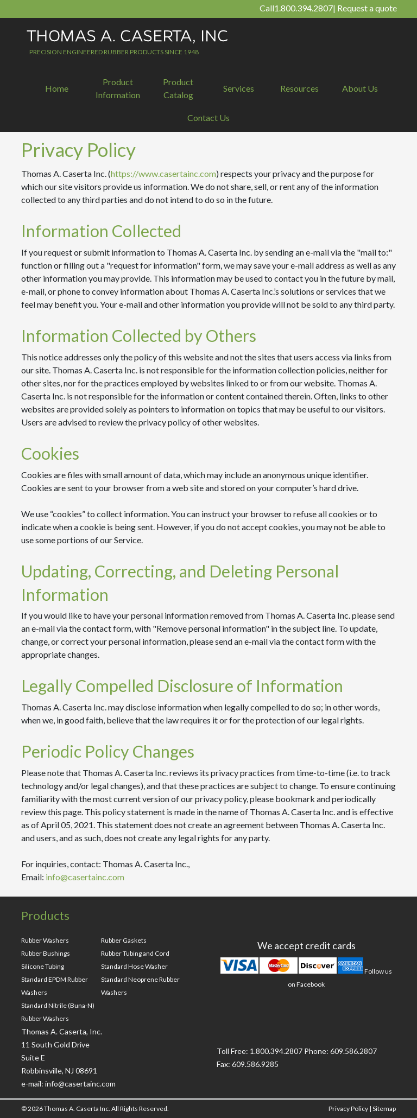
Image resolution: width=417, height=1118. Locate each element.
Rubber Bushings (45, 953)
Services (238, 88)
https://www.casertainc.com (163, 173)
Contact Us (208, 117)
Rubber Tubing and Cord (135, 953)
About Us (360, 88)
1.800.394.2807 (303, 8)
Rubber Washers (45, 940)
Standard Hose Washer (134, 966)
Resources (299, 88)
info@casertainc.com (85, 877)
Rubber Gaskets (124, 940)
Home (56, 88)
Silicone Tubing (42, 966)
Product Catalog (178, 88)
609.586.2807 (353, 1051)
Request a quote (367, 8)
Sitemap (384, 1108)
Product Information (118, 88)
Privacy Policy (348, 1108)
